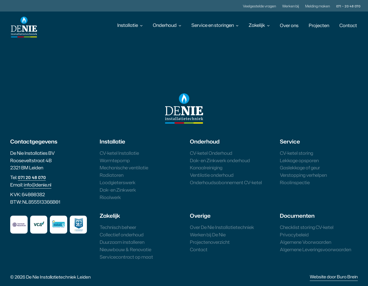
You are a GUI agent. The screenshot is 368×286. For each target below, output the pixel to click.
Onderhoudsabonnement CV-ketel (226, 182)
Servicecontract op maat (126, 257)
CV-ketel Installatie (119, 153)
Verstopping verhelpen (303, 175)
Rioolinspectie (295, 182)
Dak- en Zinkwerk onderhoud (220, 160)
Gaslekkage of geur (300, 167)
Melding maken (317, 6)
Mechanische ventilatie (124, 167)
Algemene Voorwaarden (305, 242)
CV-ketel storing (296, 153)
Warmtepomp (115, 160)
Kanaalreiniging (206, 167)
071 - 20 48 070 (348, 6)
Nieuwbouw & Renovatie (125, 249)
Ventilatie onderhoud (212, 175)
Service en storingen (212, 25)
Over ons (289, 25)
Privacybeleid (294, 234)
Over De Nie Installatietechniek (222, 227)
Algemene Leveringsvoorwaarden (315, 249)
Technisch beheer (118, 227)
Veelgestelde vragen (259, 6)
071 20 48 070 (32, 177)
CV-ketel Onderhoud (211, 153)
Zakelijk (257, 25)
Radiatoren (111, 175)
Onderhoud (165, 25)
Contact (348, 25)
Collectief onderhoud (122, 234)
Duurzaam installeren (122, 242)
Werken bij (290, 6)
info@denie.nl (37, 184)
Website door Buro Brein (334, 276)
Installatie (127, 25)
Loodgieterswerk (117, 182)
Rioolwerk (110, 197)
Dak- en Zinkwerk (118, 189)
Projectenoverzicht (210, 242)
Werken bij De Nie (208, 234)
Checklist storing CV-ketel (307, 227)
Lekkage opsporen (299, 160)
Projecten (319, 25)
